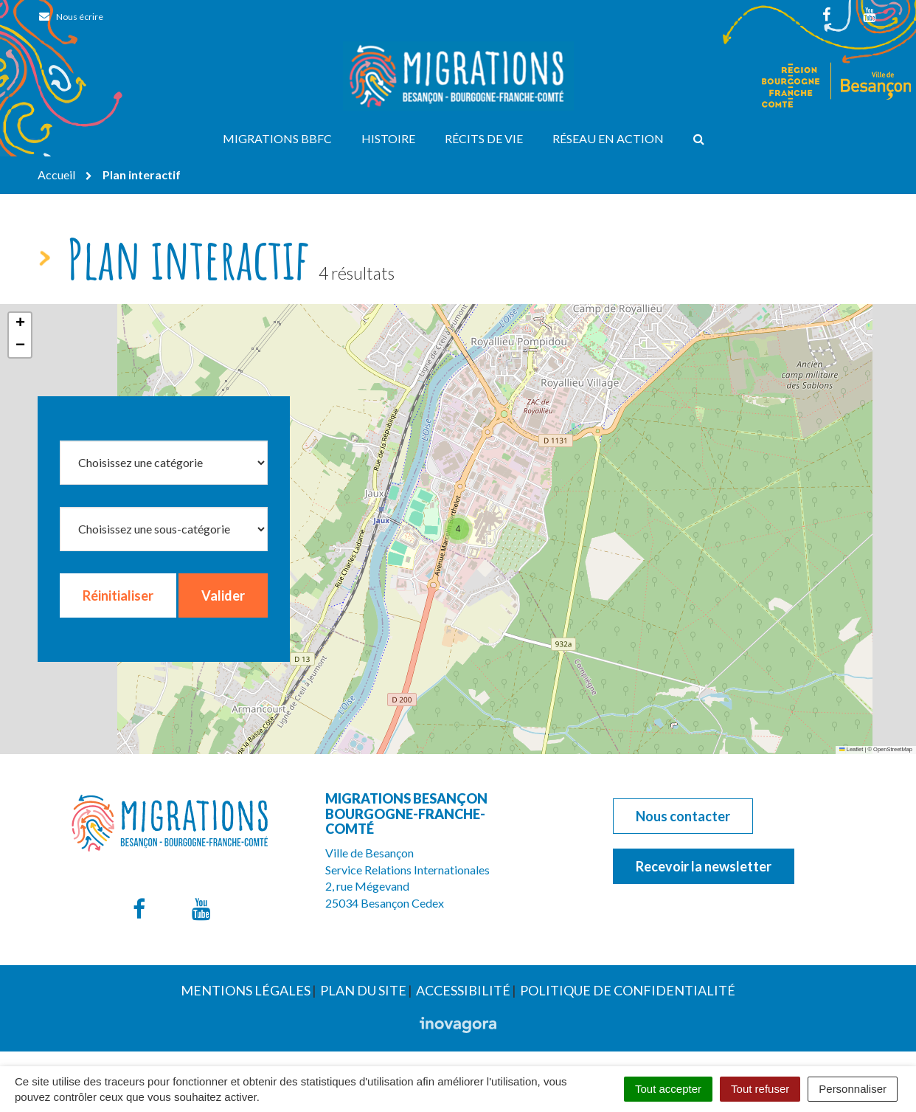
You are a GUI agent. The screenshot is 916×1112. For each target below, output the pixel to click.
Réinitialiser (118, 595)
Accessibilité (463, 990)
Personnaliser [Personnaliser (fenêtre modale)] (852, 1088)
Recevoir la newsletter (703, 866)
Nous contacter (683, 816)
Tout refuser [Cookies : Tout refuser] (760, 1088)
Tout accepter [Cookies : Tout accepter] (668, 1088)
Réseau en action (608, 138)
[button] (458, 529)
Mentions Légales (245, 990)
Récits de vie (484, 138)
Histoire (388, 138)
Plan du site (363, 990)
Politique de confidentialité (627, 990)
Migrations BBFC (277, 138)
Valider (223, 595)
